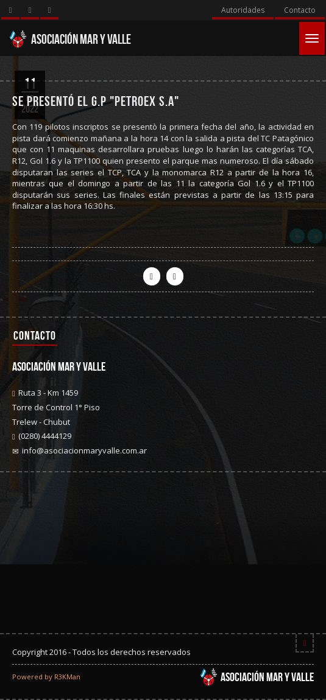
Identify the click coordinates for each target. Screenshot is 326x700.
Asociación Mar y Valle (70, 39)
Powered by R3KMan (46, 676)
